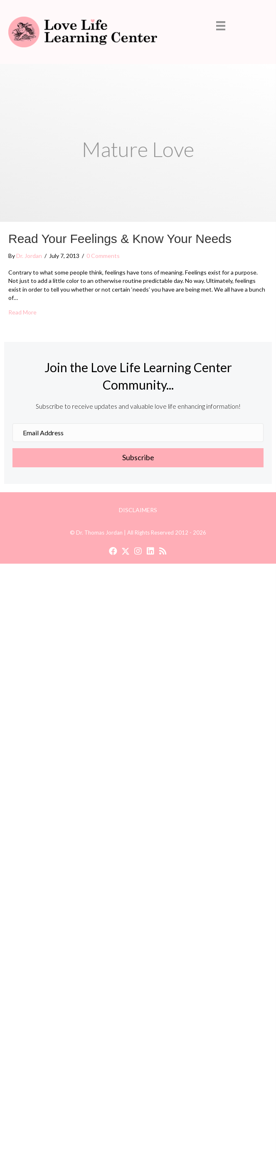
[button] (138, 457)
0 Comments (103, 255)
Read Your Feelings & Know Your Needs (120, 238)
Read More (22, 312)
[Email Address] (138, 432)
